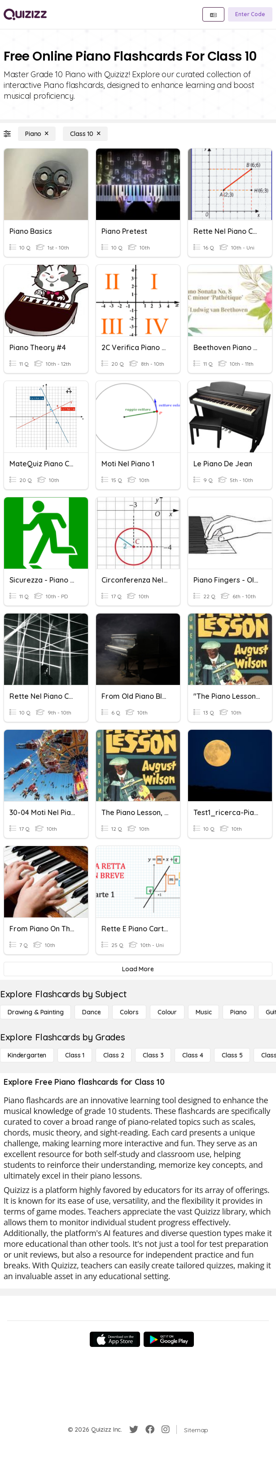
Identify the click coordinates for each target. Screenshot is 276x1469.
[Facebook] (149, 1429)
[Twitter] (133, 1429)
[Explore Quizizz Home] (25, 14)
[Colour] (167, 1012)
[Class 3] (153, 1055)
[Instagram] (166, 1429)
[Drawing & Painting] (35, 1012)
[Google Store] (169, 1339)
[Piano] (37, 134)
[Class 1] (74, 1055)
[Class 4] (192, 1055)
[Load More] (138, 969)
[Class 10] (85, 134)
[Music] (203, 1012)
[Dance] (91, 1012)
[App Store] (115, 1339)
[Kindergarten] (27, 1055)
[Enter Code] (250, 14)
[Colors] (129, 1012)
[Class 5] (232, 1055)
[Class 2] (113, 1055)
